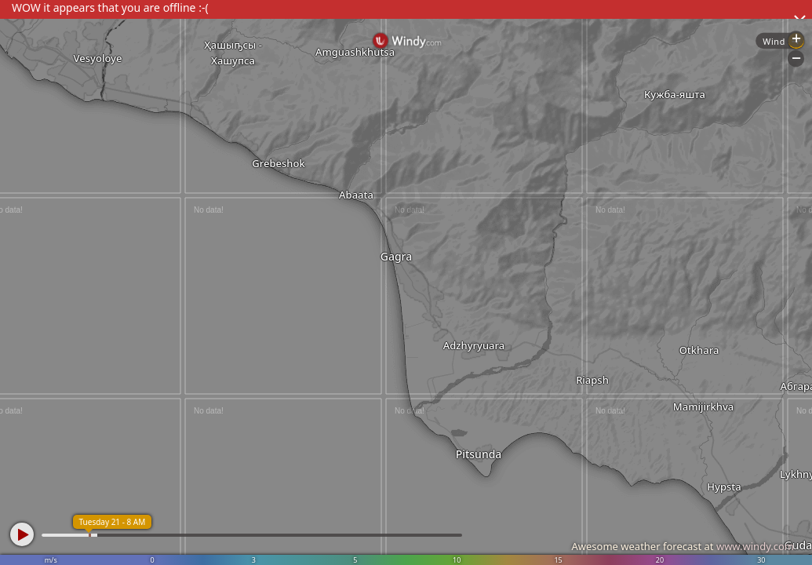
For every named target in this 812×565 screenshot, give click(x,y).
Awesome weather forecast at (682, 546)
